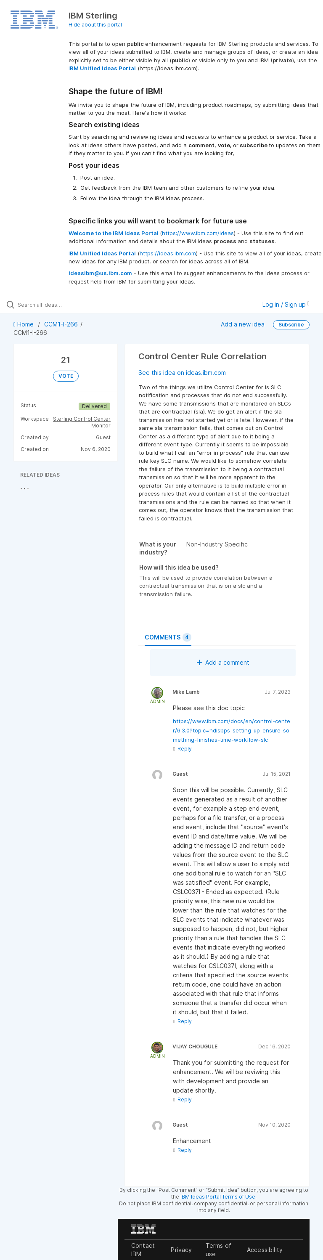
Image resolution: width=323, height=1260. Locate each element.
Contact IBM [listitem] (143, 1249)
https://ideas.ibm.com (168, 253)
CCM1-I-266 (61, 324)
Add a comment (223, 662)
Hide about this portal (95, 24)
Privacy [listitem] (181, 1249)
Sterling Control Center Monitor (82, 422)
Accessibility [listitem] (265, 1249)
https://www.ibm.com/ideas (198, 233)
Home (24, 324)
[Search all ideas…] (56, 305)
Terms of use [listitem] (218, 1249)
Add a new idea (243, 324)
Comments (168, 637)
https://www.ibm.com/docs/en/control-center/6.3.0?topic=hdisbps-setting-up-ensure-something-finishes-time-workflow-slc (231, 730)
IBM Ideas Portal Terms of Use (217, 1197)
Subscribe (291, 324)
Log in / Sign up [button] (286, 304)
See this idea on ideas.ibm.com (182, 372)
